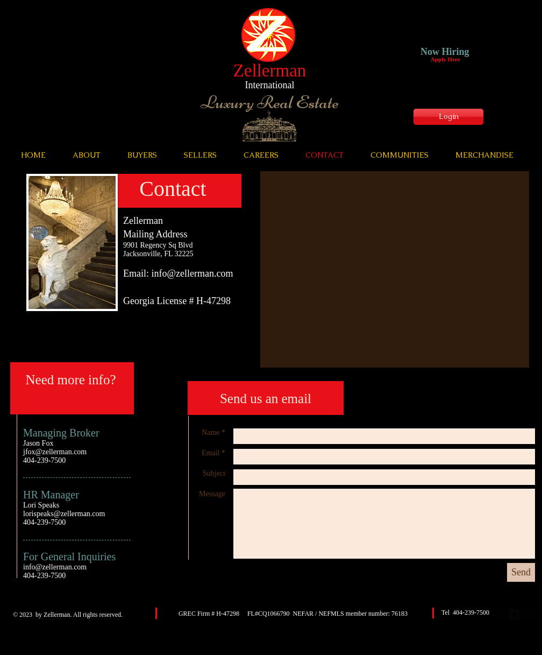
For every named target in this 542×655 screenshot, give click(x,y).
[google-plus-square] (529, 614)
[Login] (448, 117)
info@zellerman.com (192, 273)
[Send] (521, 572)
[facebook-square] (499, 614)
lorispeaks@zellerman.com (64, 514)
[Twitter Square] (514, 614)
